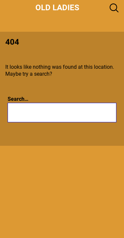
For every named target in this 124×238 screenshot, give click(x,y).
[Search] (87, 112)
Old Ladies (57, 7)
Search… (18, 99)
